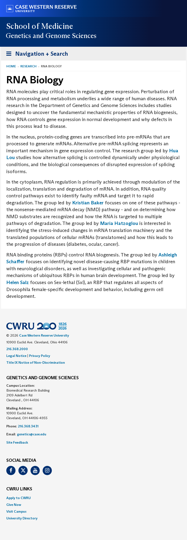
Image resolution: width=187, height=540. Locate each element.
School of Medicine (39, 26)
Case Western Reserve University (44, 335)
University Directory (22, 518)
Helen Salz (17, 282)
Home (11, 66)
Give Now (13, 504)
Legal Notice (16, 356)
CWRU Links (19, 489)
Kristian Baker (88, 203)
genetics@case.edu (31, 434)
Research (28, 66)
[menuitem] (93, 497)
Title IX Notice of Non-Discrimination (35, 362)
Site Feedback (17, 442)
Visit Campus (16, 511)
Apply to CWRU (18, 498)
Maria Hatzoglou (119, 223)
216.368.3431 (28, 426)
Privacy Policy (39, 356)
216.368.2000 (17, 349)
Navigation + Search (35, 55)
